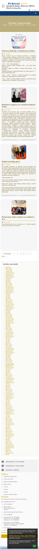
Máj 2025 (8, 280)
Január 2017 (9, 408)
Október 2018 (9, 381)
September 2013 (10, 447)
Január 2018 (9, 392)
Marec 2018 (9, 389)
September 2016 (10, 413)
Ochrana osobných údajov (10, 494)
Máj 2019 (8, 371)
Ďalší (4, 256)
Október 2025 (9, 275)
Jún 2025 (8, 279)
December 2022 (10, 318)
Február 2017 (9, 407)
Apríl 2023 (8, 313)
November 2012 (10, 453)
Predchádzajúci (6, 253)
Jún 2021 (8, 340)
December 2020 (10, 348)
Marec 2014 (9, 442)
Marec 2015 (9, 430)
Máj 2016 (8, 417)
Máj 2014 (8, 439)
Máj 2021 (8, 342)
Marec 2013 (9, 451)
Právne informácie (8, 479)
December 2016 (10, 409)
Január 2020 (9, 362)
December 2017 (10, 393)
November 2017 (10, 394)
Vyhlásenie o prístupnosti (10, 476)
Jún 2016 (8, 416)
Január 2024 (9, 302)
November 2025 (10, 274)
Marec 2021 (9, 344)
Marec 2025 (9, 283)
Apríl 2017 (8, 404)
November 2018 (10, 380)
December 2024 (10, 287)
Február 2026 (9, 270)
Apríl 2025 (8, 282)
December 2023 (10, 304)
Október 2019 (9, 366)
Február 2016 (9, 420)
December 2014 (10, 434)
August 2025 (9, 278)
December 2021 (10, 332)
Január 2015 (9, 432)
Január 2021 (9, 347)
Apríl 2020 (8, 358)
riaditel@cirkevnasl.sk (9, 501)
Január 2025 (9, 286)
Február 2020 (9, 361)
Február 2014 (9, 443)
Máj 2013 (8, 449)
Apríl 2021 (8, 343)
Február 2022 (9, 329)
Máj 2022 (8, 325)
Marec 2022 (9, 328)
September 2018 (10, 382)
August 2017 (9, 398)
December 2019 (10, 363)
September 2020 (10, 352)
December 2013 (10, 445)
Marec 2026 (9, 268)
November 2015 (10, 424)
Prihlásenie (35, 10)
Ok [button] (34, 546)
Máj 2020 (8, 356)
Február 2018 (9, 390)
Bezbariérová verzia (6, 548)
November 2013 (10, 446)
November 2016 (10, 411)
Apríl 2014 (8, 441)
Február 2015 (9, 431)
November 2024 (10, 289)
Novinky (6, 492)
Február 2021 (9, 346)
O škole (6, 486)
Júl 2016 (8, 415)
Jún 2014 (8, 438)
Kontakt (6, 489)
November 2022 (10, 320)
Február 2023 (9, 316)
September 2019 (10, 367)
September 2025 (10, 276)
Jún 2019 (8, 370)
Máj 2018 (8, 386)
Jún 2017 (8, 401)
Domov (5, 25)
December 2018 (10, 378)
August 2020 (9, 354)
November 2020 (10, 350)
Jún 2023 (8, 310)
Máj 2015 (8, 427)
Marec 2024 (9, 299)
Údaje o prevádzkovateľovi (10, 481)
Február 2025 (9, 285)
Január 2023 (9, 317)
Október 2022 (9, 321)
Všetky (7, 454)
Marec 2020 (9, 359)
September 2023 (10, 308)
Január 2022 (9, 331)
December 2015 (10, 423)
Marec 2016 (9, 419)
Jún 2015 (8, 426)
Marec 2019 (9, 374)
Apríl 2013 (8, 450)
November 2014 (10, 435)
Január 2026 (9, 271)
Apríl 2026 (8, 267)
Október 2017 (9, 396)
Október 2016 (9, 412)
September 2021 (10, 336)
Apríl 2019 (8, 373)
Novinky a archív (31, 25)
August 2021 (9, 337)
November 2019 (10, 365)
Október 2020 (9, 351)
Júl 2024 (8, 294)
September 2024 (10, 291)
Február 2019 (9, 375)
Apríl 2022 (8, 327)
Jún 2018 (8, 385)
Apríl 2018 (8, 388)
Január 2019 (9, 377)
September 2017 (10, 397)
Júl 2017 (8, 400)
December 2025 (10, 272)
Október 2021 (9, 335)
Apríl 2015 (8, 428)
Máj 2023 (8, 312)
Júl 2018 (8, 384)
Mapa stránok (7, 484)
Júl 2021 (8, 339)
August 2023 (9, 309)
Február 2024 (9, 301)
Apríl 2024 (8, 298)
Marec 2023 (9, 314)
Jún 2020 (8, 355)
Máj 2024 (8, 297)
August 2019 (9, 369)
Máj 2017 (8, 403)
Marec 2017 (9, 405)
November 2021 (10, 333)
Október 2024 (9, 290)
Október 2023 (9, 306)
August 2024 (9, 293)
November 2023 (10, 305)
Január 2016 (9, 422)
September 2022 (10, 323)
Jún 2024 (8, 295)
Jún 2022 (8, 324)
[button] (29, 10)
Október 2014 (9, 436)
